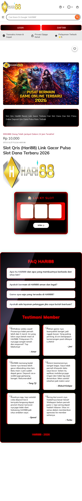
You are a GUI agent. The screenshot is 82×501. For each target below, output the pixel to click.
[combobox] (40, 17)
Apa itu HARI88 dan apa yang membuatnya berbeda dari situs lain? (41, 273)
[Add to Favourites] (74, 48)
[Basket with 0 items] (77, 7)
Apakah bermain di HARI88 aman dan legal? (33, 284)
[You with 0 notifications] (70, 7)
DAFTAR (61, 27)
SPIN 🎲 (41, 225)
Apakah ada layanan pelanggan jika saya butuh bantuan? (41, 304)
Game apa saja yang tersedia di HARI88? (32, 294)
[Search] (77, 17)
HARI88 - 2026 (41, 434)
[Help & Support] (61, 7)
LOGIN (20, 27)
